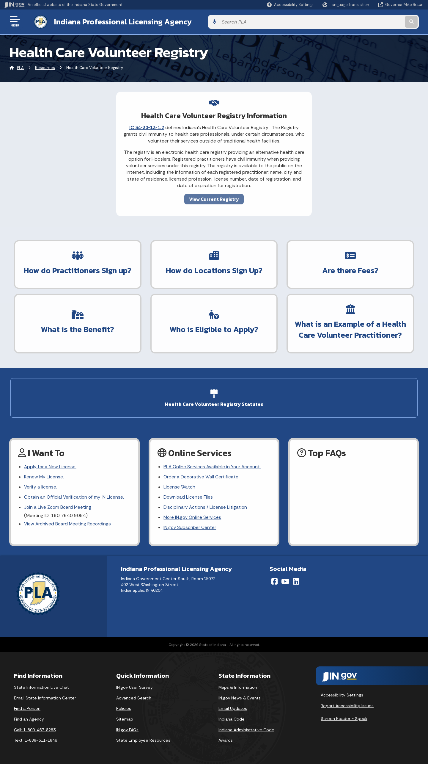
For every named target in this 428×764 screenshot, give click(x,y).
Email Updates (232, 707)
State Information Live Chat (41, 686)
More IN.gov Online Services (192, 516)
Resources (45, 66)
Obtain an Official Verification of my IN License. (74, 495)
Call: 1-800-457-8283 (35, 729)
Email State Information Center (45, 697)
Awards (225, 739)
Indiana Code (231, 718)
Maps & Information (237, 686)
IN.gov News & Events (239, 697)
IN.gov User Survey (134, 686)
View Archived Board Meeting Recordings (68, 523)
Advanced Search (133, 697)
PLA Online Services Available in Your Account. (212, 464)
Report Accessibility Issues (347, 704)
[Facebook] (274, 580)
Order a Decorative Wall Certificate (201, 474)
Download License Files (188, 495)
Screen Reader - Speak (344, 718)
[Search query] (375, 21)
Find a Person (27, 707)
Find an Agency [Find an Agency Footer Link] (29, 718)
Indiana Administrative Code (246, 729)
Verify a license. (40, 485)
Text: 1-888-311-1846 (35, 739)
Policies (123, 707)
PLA (20, 66)
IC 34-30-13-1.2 (146, 126)
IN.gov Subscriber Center (189, 527)
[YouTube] (285, 580)
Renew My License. (44, 474)
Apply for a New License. (50, 464)
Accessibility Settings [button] (342, 694)
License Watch (179, 485)
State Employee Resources (143, 739)
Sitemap (124, 718)
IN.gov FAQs (127, 729)
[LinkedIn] (296, 580)
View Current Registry (214, 197)
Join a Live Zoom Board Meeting (58, 505)
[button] (290, 4)
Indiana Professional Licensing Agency (117, 21)
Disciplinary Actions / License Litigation (205, 505)
